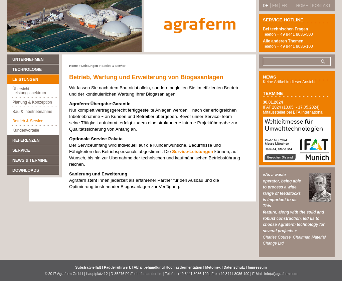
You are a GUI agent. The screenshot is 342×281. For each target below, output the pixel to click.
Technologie (27, 69)
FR (284, 5)
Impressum (257, 267)
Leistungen (25, 79)
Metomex (213, 267)
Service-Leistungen (193, 151)
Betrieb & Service (27, 121)
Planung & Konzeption (32, 102)
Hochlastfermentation (184, 267)
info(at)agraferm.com (280, 274)
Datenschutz (234, 267)
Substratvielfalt (88, 267)
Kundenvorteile (25, 130)
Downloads (25, 170)
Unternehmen (27, 59)
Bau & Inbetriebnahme (32, 111)
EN (275, 5)
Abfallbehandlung (149, 267)
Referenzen (25, 140)
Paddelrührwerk (118, 267)
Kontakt (321, 5)
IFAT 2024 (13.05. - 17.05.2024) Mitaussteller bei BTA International (293, 110)
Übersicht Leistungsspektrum (29, 91)
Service (21, 150)
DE (266, 5)
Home (73, 65)
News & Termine (29, 160)
